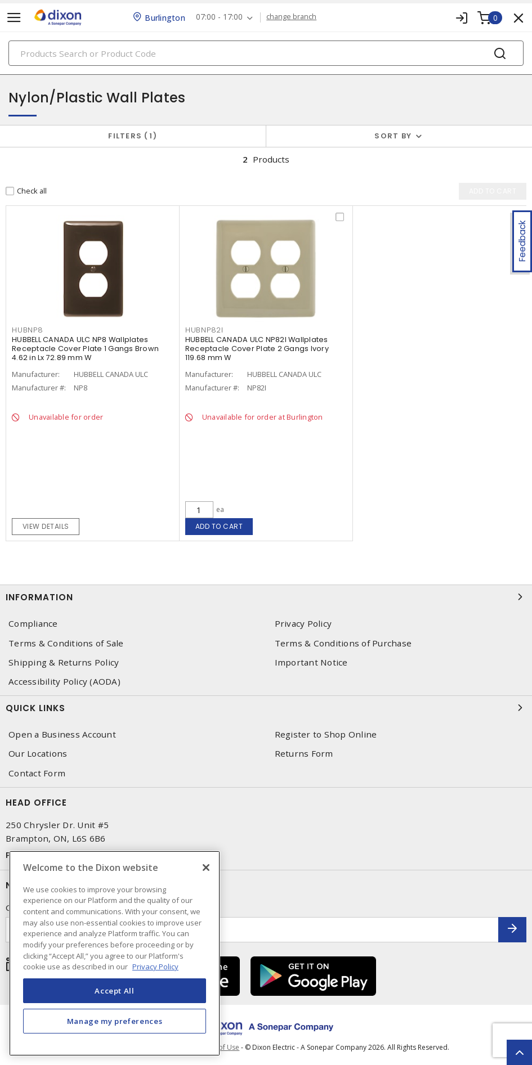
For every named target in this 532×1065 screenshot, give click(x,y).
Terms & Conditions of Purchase (343, 643)
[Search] (266, 53)
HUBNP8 (27, 330)
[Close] (206, 867)
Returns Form (304, 753)
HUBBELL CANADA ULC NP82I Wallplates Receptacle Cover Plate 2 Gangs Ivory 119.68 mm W (257, 348)
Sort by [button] (393, 136)
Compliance (33, 623)
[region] (114, 953)
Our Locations (37, 753)
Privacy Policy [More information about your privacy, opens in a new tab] (155, 966)
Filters (132, 136)
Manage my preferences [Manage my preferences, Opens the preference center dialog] (115, 1021)
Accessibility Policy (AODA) (64, 681)
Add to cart (219, 526)
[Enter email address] (252, 929)
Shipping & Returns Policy (63, 662)
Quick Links (266, 708)
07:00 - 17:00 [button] (219, 17)
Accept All (115, 991)
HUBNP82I (204, 330)
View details (46, 526)
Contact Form (36, 773)
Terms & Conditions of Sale (66, 643)
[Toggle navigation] (14, 18)
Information (266, 597)
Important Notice (311, 662)
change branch (292, 16)
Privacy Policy (303, 623)
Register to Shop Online (326, 734)
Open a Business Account (62, 734)
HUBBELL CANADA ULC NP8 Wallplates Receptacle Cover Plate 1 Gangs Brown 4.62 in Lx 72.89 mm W (85, 348)
